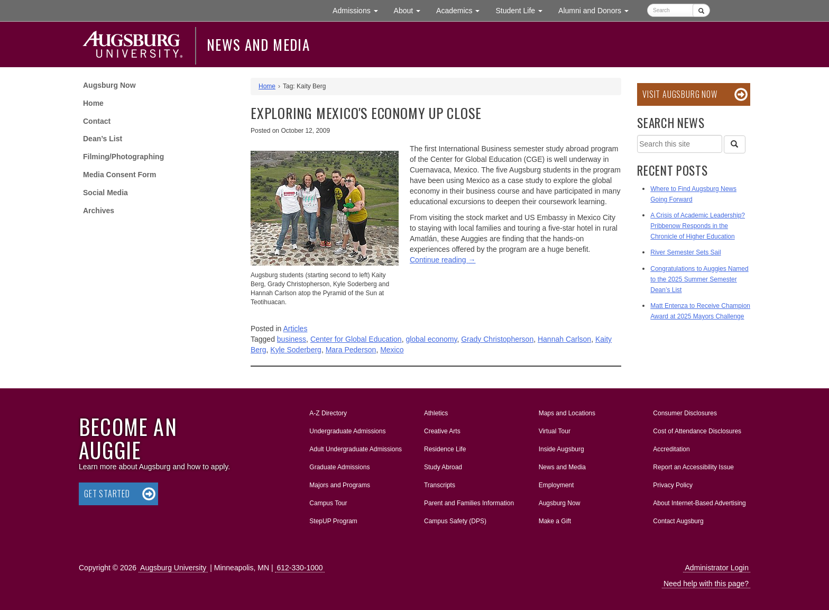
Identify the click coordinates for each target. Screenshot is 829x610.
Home (93, 103)
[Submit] (701, 10)
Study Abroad (443, 467)
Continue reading (443, 260)
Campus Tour (328, 503)
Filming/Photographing (123, 156)
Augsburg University (173, 567)
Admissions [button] (359, 10)
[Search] (734, 144)
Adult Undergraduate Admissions (355, 449)
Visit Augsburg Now (679, 94)
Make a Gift (555, 521)
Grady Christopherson (497, 339)
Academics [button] (461, 10)
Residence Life (445, 449)
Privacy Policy (673, 485)
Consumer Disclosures (685, 413)
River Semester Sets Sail (685, 252)
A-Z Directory (328, 413)
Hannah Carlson (564, 339)
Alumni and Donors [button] (597, 10)
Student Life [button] (522, 10)
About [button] (411, 13)
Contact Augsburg (678, 521)
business (291, 339)
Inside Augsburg (561, 449)
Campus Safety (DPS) (455, 521)
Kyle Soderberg (295, 349)
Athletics (436, 413)
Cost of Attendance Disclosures (697, 431)
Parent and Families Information (469, 503)
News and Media (258, 44)
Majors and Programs (339, 483)
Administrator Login (717, 567)
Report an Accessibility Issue (693, 467)
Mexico (391, 349)
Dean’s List (102, 138)
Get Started (107, 493)
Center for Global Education (356, 339)
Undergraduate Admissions (347, 431)
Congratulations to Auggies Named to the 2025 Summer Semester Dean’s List (699, 279)
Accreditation (671, 449)
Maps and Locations (567, 413)
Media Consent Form (119, 174)
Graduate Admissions (339, 467)
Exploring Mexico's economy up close (366, 113)
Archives (98, 210)
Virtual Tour (554, 431)
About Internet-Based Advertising (699, 503)
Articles (295, 328)
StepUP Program (333, 521)
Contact (96, 121)
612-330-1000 (300, 567)
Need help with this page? (706, 583)
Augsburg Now (109, 85)
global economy (431, 339)
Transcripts (439, 485)
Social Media (105, 192)
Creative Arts (442, 431)
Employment (556, 485)
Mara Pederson (351, 349)
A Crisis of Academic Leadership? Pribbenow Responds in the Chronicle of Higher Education (697, 226)
